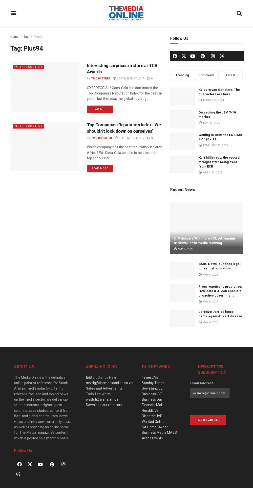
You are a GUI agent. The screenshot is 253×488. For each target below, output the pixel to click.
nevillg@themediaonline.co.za (109, 383)
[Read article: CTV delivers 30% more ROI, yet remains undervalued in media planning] (206, 228)
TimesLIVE (150, 377)
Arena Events (152, 438)
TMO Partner (100, 78)
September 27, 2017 (128, 78)
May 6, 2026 (183, 249)
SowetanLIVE (152, 388)
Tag (26, 36)
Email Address (202, 383)
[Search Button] (239, 13)
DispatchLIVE (152, 416)
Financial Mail (152, 405)
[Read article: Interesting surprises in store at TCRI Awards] (45, 87)
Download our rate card (104, 405)
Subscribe (208, 420)
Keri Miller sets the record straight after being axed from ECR (219, 162)
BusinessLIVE (152, 394)
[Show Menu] (13, 13)
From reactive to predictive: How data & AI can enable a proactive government (220, 291)
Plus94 (38, 36)
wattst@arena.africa (102, 399)
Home (14, 36)
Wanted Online (153, 422)
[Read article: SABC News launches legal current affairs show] (182, 271)
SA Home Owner (155, 427)
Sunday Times (153, 383)
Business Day (152, 399)
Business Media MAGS (159, 432)
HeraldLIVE (150, 411)
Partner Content (28, 67)
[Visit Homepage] (126, 13)
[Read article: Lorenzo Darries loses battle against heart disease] (182, 318)
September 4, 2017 (129, 138)
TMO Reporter (101, 138)
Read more (102, 108)
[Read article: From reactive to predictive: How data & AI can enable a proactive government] (182, 293)
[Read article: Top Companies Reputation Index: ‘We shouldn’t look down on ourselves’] (45, 146)
